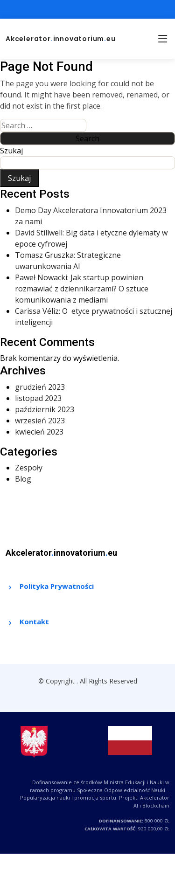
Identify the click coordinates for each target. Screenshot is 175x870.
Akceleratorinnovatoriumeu (61, 38)
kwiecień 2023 (39, 432)
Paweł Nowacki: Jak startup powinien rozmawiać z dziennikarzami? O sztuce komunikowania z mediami (81, 288)
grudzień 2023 (40, 387)
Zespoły (28, 468)
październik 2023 (44, 409)
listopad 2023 (38, 398)
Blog (23, 479)
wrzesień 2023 (40, 420)
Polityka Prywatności (57, 586)
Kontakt (34, 621)
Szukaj (11, 150)
